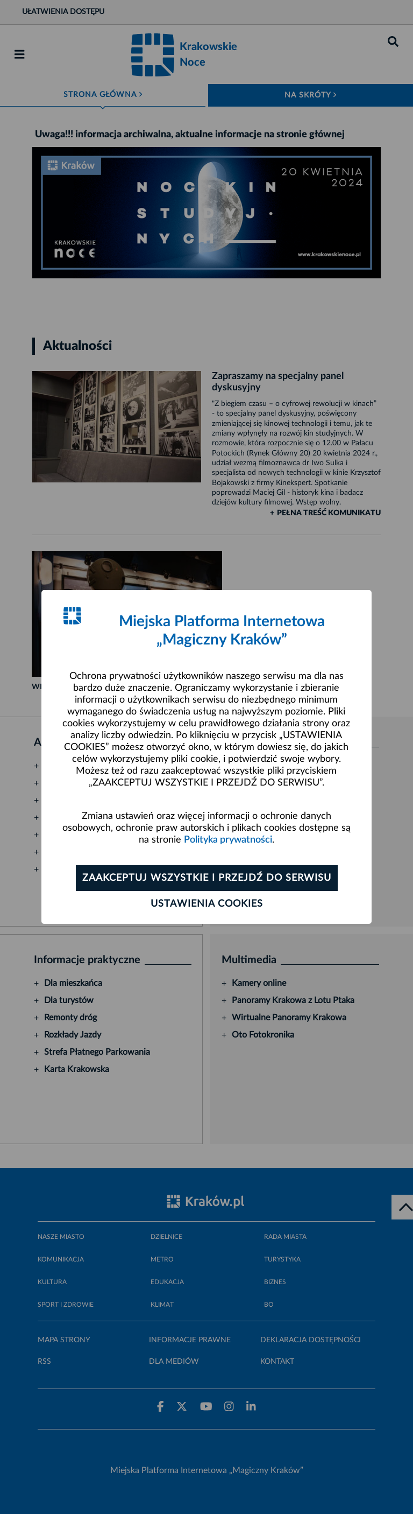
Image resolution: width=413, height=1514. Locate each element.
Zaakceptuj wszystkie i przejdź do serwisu (206, 878)
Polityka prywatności (228, 840)
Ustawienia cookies (207, 904)
